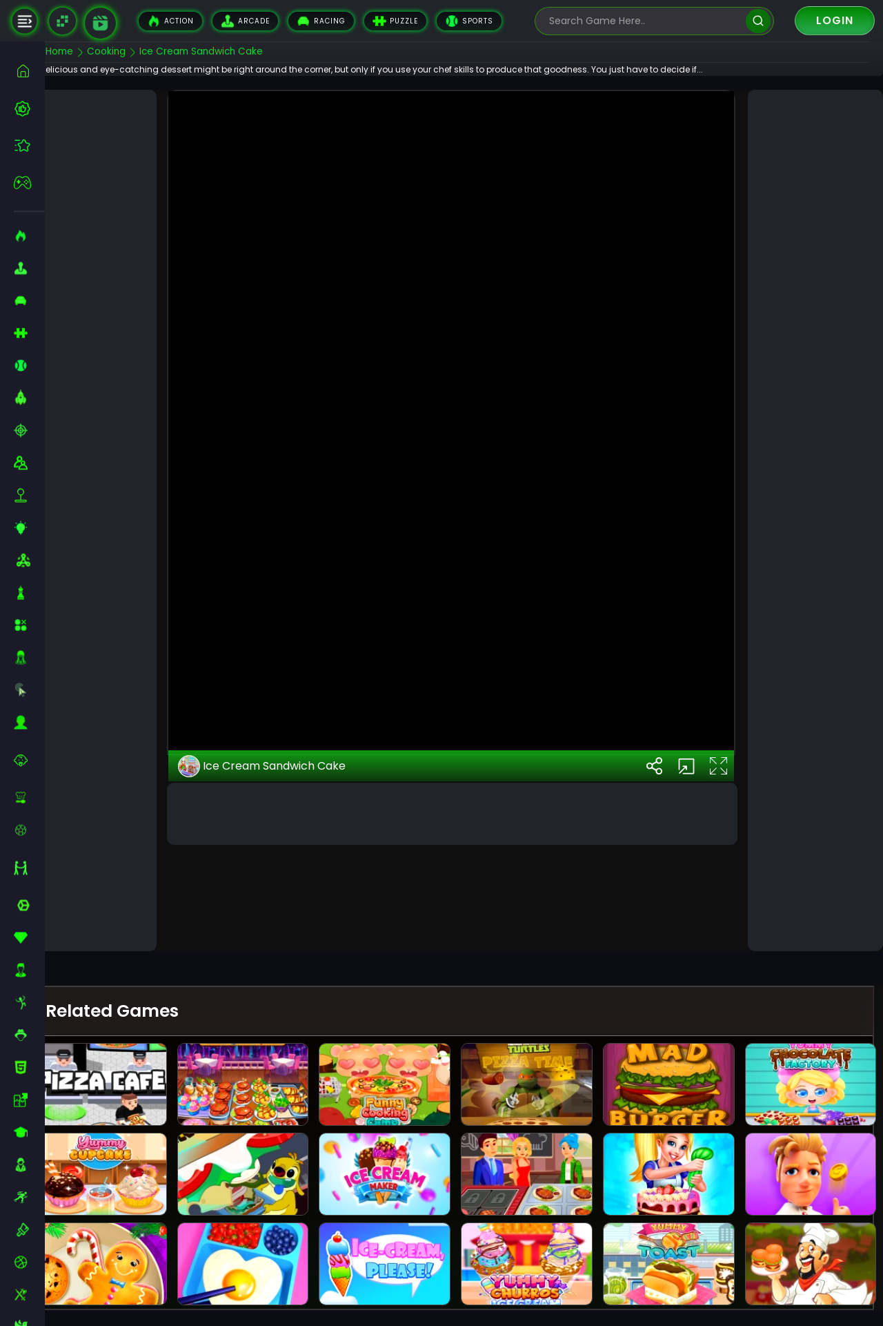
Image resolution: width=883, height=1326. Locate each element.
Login (834, 20)
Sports (469, 21)
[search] (758, 21)
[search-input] (644, 21)
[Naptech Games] (62, 21)
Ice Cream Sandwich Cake (284, 870)
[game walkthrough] (100, 23)
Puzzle (395, 21)
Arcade (245, 21)
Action (170, 21)
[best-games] (29, 108)
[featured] (29, 145)
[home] (29, 71)
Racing (321, 21)
